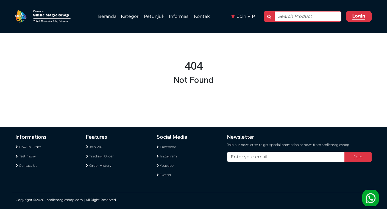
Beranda (107, 16)
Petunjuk (154, 16)
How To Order (28, 147)
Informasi (179, 16)
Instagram (167, 156)
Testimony (26, 156)
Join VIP (243, 16)
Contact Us (26, 165)
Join (358, 156)
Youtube (165, 165)
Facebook (166, 147)
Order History (98, 165)
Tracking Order (100, 156)
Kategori (130, 16)
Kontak (202, 16)
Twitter (164, 175)
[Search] (307, 16)
